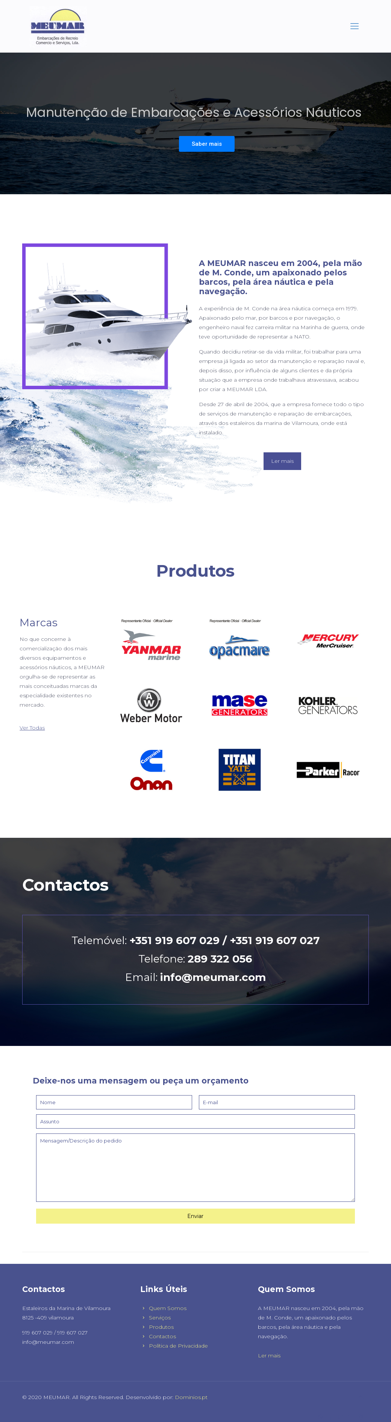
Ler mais (269, 1355)
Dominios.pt (191, 1397)
